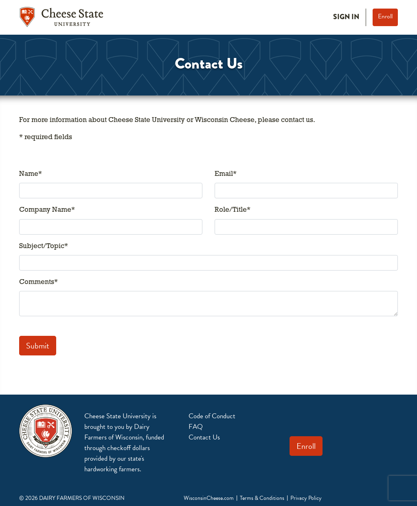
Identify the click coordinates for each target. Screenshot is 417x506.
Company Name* (47, 209)
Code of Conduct (212, 416)
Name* (30, 174)
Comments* (38, 282)
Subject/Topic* (43, 246)
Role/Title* (232, 209)
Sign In (346, 17)
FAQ (196, 427)
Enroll (385, 16)
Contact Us (204, 437)
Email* (226, 174)
